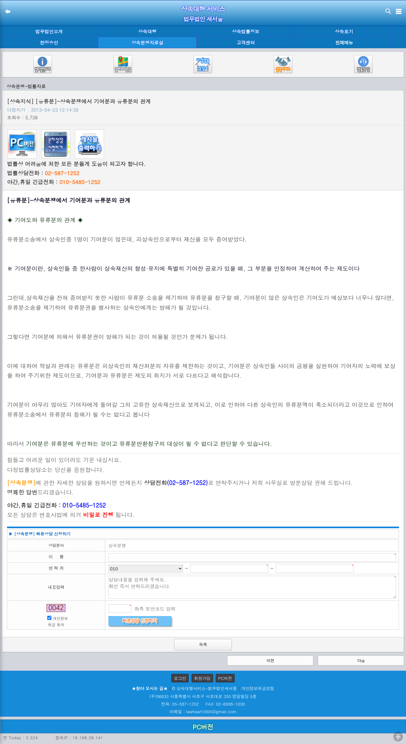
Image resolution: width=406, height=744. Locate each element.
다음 (361, 660)
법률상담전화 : (43, 173)
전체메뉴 (344, 42)
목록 (203, 644)
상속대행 (147, 31)
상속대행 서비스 (203, 8)
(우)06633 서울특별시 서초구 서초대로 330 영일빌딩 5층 (203, 696)
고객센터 (246, 42)
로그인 (180, 678)
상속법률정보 (245, 31)
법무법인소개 (48, 31)
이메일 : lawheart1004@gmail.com (203, 711)
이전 (270, 660)
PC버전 (225, 678)
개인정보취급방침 (257, 688)
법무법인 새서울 (203, 19)
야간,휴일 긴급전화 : (53, 182)
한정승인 (49, 42)
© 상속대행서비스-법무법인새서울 (204, 688)
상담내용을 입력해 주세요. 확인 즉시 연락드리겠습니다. (252, 587)
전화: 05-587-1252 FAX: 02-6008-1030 (203, 704)
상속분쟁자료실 (147, 42)
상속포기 (344, 31)
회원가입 (202, 678)
